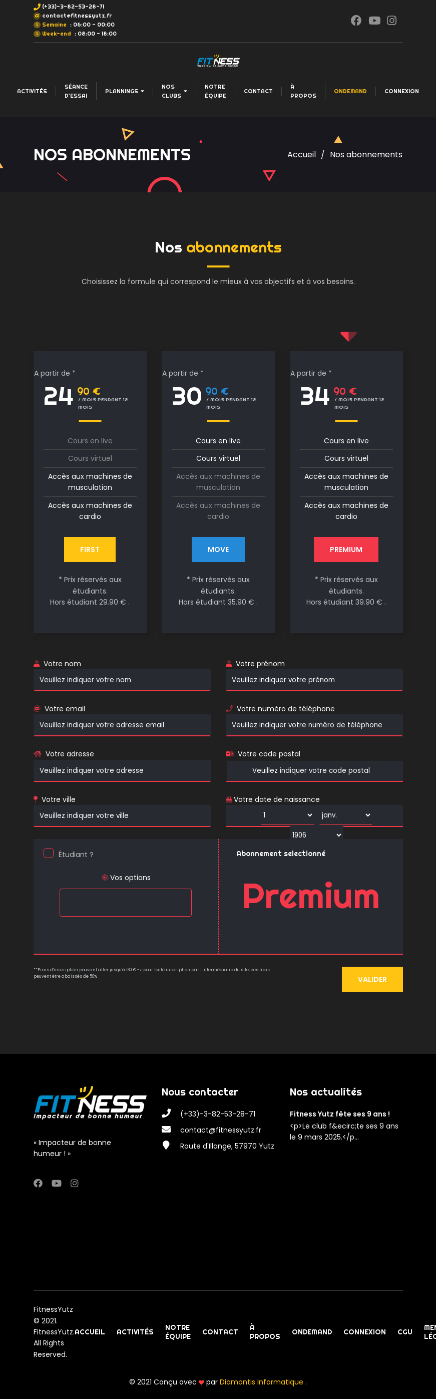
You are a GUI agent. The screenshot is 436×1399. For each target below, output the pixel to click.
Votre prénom (260, 664)
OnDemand (350, 91)
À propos (303, 91)
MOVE (218, 549)
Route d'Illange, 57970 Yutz (227, 1146)
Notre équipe (215, 91)
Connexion (401, 91)
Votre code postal (269, 754)
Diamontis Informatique (262, 1382)
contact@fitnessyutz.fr (77, 15)
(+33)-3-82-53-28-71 (73, 6)
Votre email (65, 709)
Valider (372, 979)
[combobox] (125, 903)
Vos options (126, 878)
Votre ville (59, 799)
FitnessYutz (53, 1309)
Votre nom (62, 664)
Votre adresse (70, 754)
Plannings (124, 91)
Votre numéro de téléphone (286, 709)
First (90, 549)
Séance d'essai (76, 91)
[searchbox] (65, 896)
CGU (404, 1331)
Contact (258, 91)
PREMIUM (346, 549)
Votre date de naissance (273, 799)
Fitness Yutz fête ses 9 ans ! (340, 1114)
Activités (32, 91)
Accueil (301, 154)
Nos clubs (174, 91)
